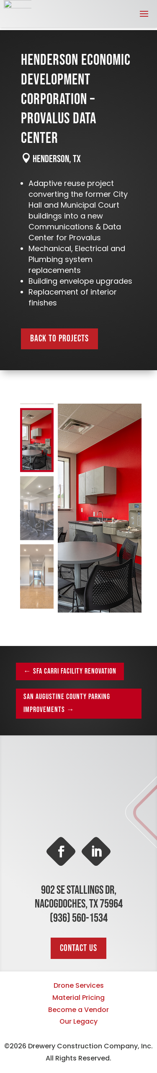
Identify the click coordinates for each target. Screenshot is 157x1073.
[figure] (100, 508)
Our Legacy (78, 1021)
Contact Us (78, 948)
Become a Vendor (78, 1010)
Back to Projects (59, 338)
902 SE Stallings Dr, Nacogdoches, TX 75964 (79, 897)
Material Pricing (78, 997)
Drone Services (79, 985)
